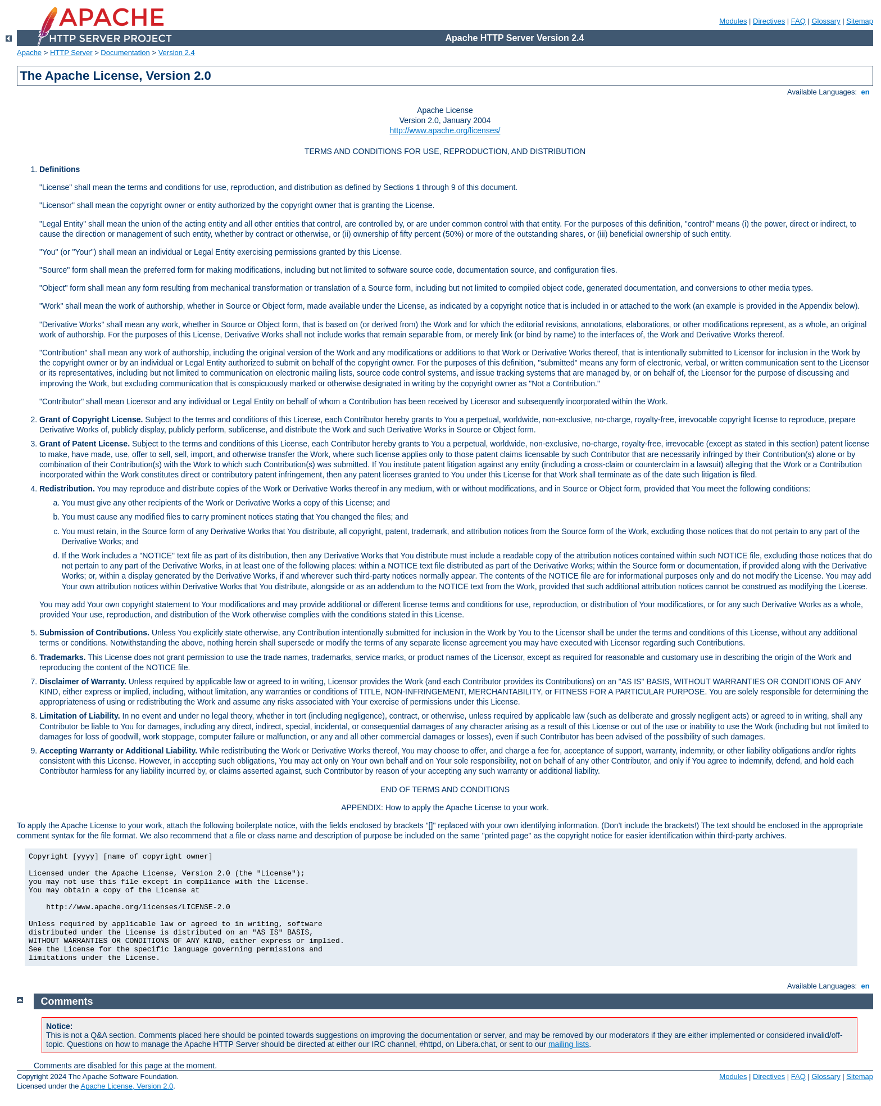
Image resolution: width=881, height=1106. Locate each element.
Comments (67, 1001)
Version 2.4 (176, 52)
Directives (769, 21)
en (865, 92)
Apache (29, 52)
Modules (733, 21)
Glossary (825, 21)
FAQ (798, 21)
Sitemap (859, 21)
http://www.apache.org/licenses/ (445, 130)
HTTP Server (71, 52)
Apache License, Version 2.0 (126, 1086)
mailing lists (568, 1044)
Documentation (125, 52)
